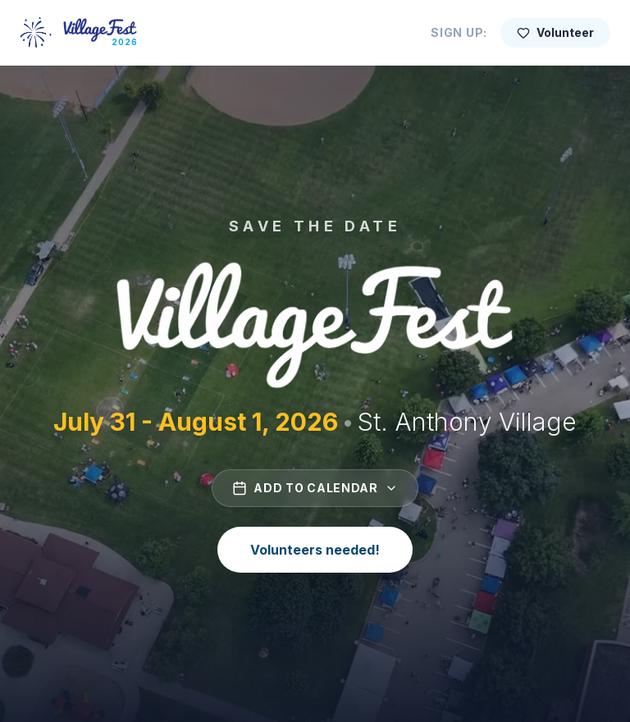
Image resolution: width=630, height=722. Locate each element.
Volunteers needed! (315, 550)
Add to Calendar (315, 488)
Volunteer (555, 32)
